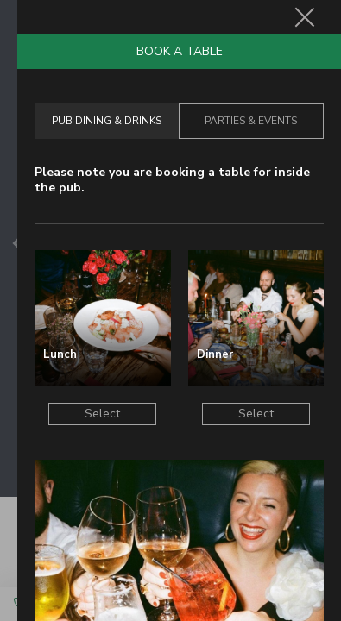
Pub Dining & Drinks (106, 121)
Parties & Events (251, 121)
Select (102, 413)
